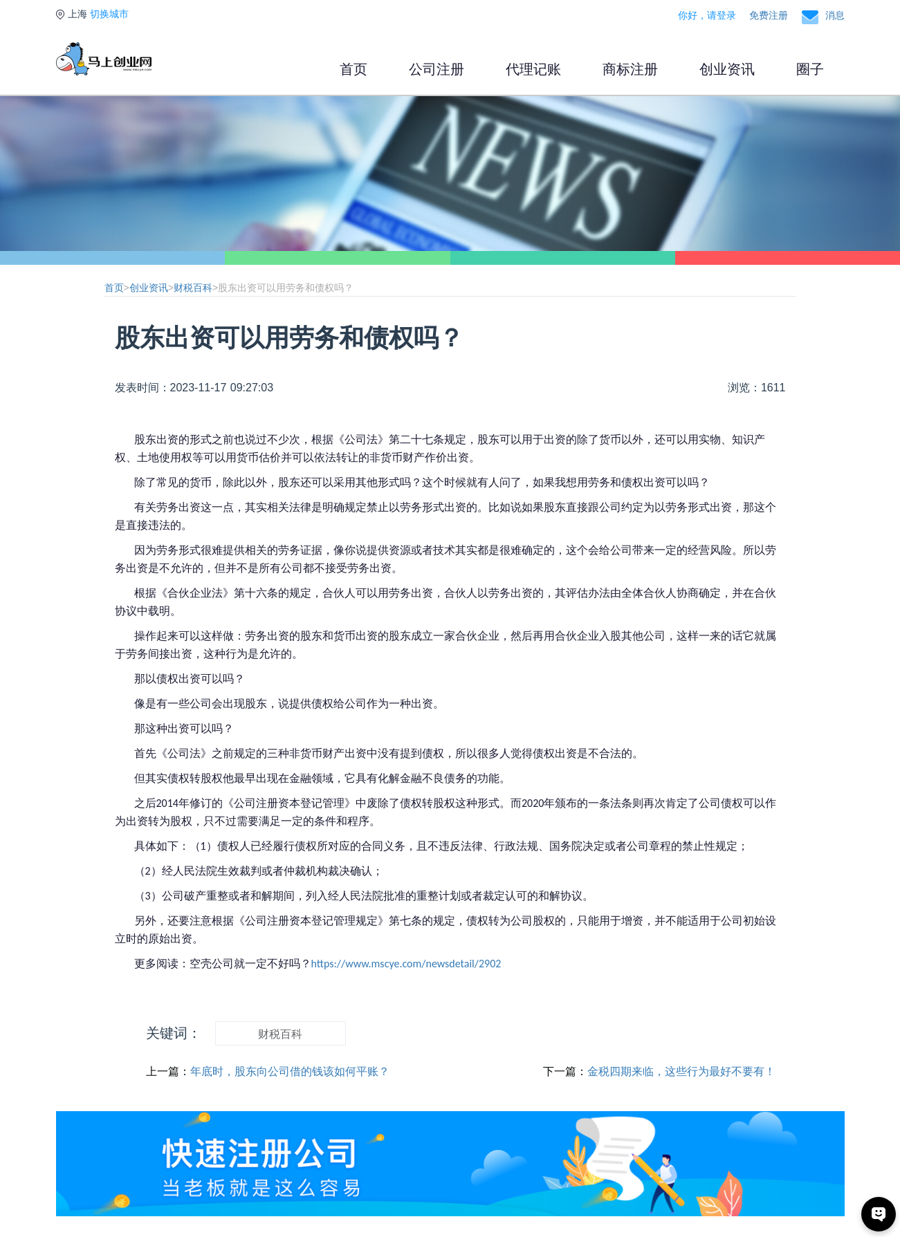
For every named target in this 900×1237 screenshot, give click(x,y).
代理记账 (533, 69)
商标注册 (630, 69)
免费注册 (768, 15)
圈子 (810, 69)
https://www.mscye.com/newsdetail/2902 (406, 963)
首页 (353, 69)
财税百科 (193, 287)
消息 (835, 15)
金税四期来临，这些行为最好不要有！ (681, 1071)
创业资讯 (727, 69)
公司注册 (436, 69)
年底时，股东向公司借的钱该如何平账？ (289, 1071)
